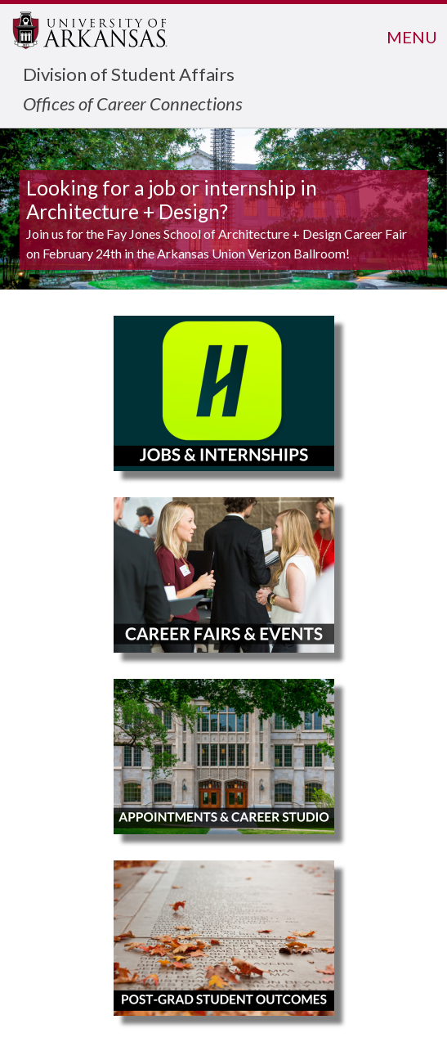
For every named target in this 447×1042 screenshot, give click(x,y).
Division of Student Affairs (129, 74)
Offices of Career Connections (133, 103)
